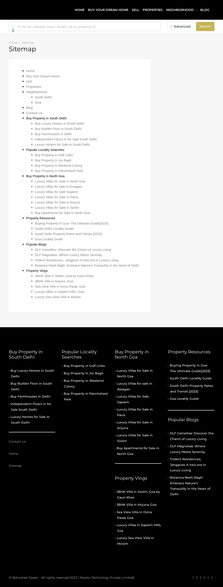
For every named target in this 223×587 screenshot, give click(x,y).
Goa (38, 102)
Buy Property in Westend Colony (59, 165)
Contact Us (34, 113)
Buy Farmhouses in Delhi (53, 134)
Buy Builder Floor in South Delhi (58, 129)
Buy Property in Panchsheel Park (59, 171)
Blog (204, 10)
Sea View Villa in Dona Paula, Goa (60, 286)
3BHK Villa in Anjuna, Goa (54, 281)
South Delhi (43, 97)
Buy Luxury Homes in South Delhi (59, 123)
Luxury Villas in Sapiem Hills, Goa (59, 292)
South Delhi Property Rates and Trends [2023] (68, 234)
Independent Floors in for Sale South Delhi (66, 139)
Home (79, 10)
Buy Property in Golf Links (54, 155)
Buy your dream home (108, 10)
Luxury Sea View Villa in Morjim (58, 297)
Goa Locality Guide (49, 239)
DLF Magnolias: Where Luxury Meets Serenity (68, 255)
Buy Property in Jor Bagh (53, 160)
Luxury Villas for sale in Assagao (58, 186)
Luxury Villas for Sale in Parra (56, 197)
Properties (153, 10)
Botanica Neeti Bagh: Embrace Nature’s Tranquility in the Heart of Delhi (87, 265)
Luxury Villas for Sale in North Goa (60, 181)
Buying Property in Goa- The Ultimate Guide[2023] (71, 223)
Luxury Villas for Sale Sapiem (56, 192)
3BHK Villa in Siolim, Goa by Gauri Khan (64, 276)
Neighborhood (180, 10)
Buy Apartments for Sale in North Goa (62, 213)
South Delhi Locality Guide (54, 228)
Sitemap (15, 466)
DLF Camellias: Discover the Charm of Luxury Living (73, 249)
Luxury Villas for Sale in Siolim (57, 207)
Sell (135, 10)
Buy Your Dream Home (43, 76)
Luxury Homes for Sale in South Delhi (62, 144)
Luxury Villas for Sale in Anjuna (57, 202)
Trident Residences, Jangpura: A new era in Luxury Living (77, 260)
